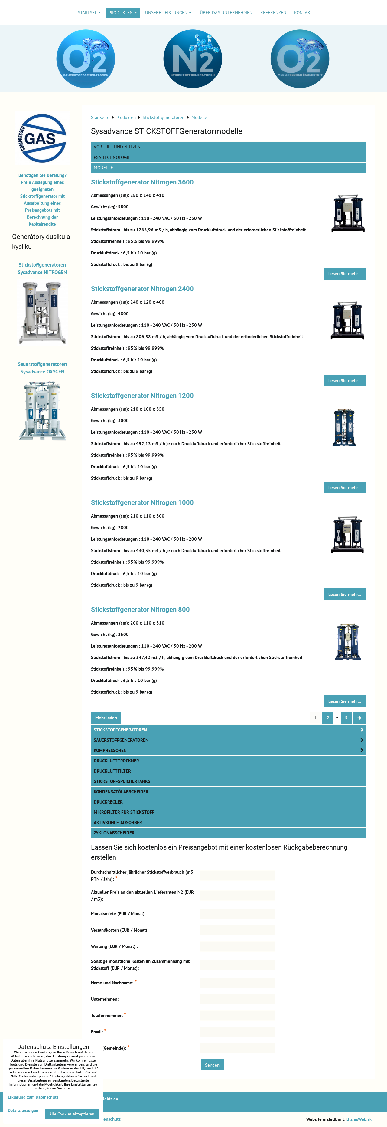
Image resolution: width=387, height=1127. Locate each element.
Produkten (123, 12)
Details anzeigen (23, 1110)
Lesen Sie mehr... (344, 273)
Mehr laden (106, 717)
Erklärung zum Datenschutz (33, 1097)
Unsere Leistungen (168, 12)
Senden (212, 1065)
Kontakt (303, 12)
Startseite (89, 12)
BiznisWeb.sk (359, 1119)
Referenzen (273, 12)
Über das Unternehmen (226, 12)
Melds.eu (109, 1099)
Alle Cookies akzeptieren (71, 1114)
